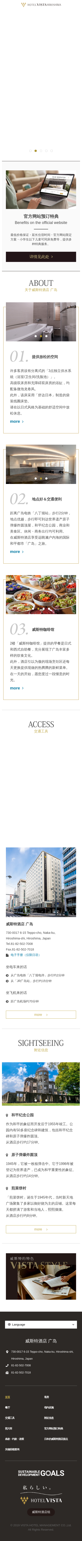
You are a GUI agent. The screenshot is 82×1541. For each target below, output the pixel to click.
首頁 (7, 1397)
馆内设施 (49, 1407)
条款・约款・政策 (14, 1439)
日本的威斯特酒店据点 (56, 1439)
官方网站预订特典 (53, 1428)
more (17, 421)
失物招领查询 (12, 1449)
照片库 (8, 1428)
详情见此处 (41, 257)
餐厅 (7, 1407)
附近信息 (49, 1417)
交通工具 (9, 1417)
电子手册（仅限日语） (26, 955)
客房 (46, 1397)
